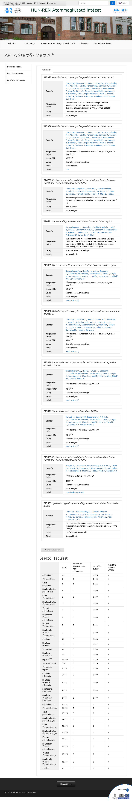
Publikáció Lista (14, 67)
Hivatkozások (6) (72, 400)
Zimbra (10, 3)
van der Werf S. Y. (87, 235)
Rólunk (12, 43)
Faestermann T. (103, 191)
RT (35, 3)
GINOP (6, 4)
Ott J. (87, 232)
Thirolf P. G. (70, 83)
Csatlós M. (75, 88)
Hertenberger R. (83, 194)
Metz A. (71, 96)
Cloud (17, 3)
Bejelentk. (51, 3)
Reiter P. (99, 96)
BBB (23, 3)
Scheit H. (71, 99)
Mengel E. (73, 330)
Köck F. (80, 94)
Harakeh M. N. (73, 235)
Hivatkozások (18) (76, 492)
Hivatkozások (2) (72, 446)
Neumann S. (80, 96)
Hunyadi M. (99, 83)
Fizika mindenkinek (102, 44)
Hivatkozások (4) (72, 300)
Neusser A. (90, 96)
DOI (67, 169)
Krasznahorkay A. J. (73, 227)
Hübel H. (82, 86)
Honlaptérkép (66, 784)
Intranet (42, 3)
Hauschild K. (98, 91)
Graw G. (71, 91)
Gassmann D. (81, 83)
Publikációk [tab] (46, 70)
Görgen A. (80, 91)
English (123, 3)
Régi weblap (15, 4)
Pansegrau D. (92, 86)
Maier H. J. (95, 194)
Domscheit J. (85, 88)
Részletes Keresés (15, 73)
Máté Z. (103, 94)
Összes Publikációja (52, 550)
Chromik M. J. (100, 320)
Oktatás (84, 43)
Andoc (29, 3)
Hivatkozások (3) (72, 352)
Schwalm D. (103, 86)
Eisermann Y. (97, 88)
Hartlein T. (72, 94)
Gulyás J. (88, 91)
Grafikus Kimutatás (16, 80)
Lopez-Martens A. (91, 94)
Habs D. (91, 83)
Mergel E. (74, 86)
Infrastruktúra (48, 43)
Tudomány (29, 43)
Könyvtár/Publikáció (66, 44)
